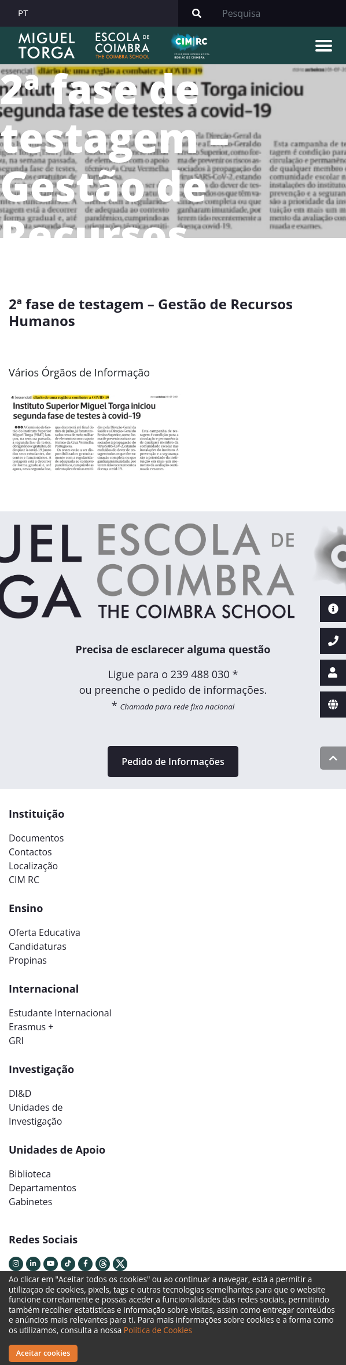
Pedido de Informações (173, 761)
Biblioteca (30, 1174)
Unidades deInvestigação (36, 1114)
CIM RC (24, 879)
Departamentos (42, 1187)
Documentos (36, 838)
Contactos (30, 852)
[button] (33, 439)
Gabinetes (30, 1201)
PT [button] (23, 13)
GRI (16, 1040)
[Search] (280, 13)
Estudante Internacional (60, 1013)
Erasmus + (31, 1026)
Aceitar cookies (43, 1353)
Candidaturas (38, 946)
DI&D (20, 1093)
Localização (33, 865)
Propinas (28, 960)
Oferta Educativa (44, 932)
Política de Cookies (158, 1329)
